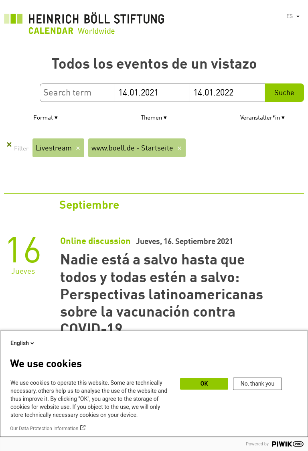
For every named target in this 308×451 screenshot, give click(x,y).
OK (204, 383)
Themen (151, 118)
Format (43, 118)
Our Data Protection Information (44, 428)
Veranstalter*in (260, 118)
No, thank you (258, 383)
